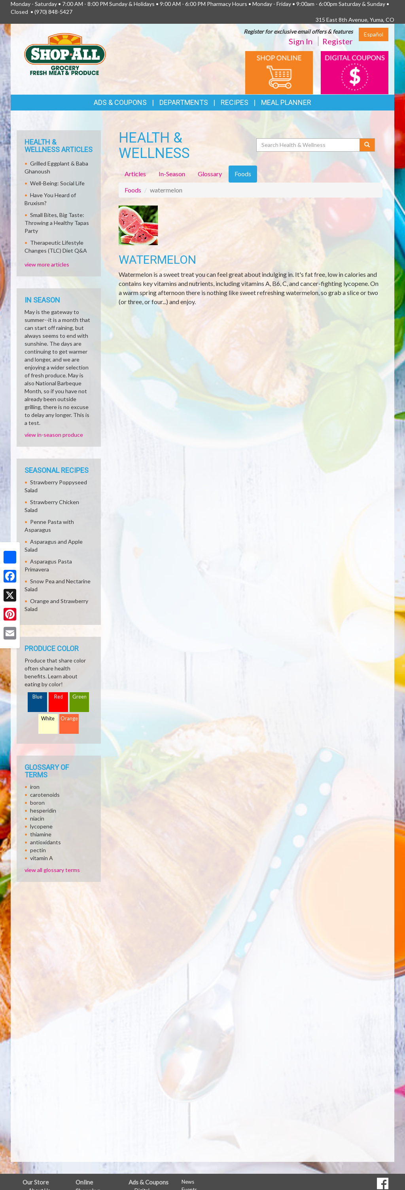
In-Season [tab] (172, 173)
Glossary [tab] (210, 173)
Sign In (300, 41)
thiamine (40, 834)
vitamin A (41, 858)
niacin (37, 818)
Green (79, 697)
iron (35, 786)
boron (37, 802)
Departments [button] (183, 102)
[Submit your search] (367, 145)
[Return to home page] (65, 53)
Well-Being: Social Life (57, 183)
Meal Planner (286, 102)
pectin (38, 850)
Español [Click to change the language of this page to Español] (373, 34)
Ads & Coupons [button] (120, 102)
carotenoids (45, 794)
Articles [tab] (135, 173)
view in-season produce (54, 434)
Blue (37, 697)
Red (58, 697)
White (48, 719)
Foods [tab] (243, 173)
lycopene (41, 826)
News (188, 1182)
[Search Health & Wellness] (308, 145)
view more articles (47, 264)
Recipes (234, 102)
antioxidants (45, 842)
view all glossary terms (52, 869)
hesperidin (43, 810)
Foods (133, 190)
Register (337, 41)
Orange (69, 719)
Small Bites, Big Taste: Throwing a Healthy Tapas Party (57, 222)
